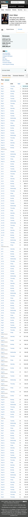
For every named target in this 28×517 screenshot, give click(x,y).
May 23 (2, 140)
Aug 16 (2, 364)
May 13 (2, 115)
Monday (12, 96)
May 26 (2, 147)
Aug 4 (2, 322)
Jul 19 (2, 283)
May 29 (2, 156)
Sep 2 (2, 420)
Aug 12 (2, 348)
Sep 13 (2, 447)
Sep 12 (2, 445)
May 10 (2, 108)
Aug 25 (2, 399)
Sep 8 (2, 435)
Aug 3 (2, 320)
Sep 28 (2, 484)
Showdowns (16, 502)
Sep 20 (2, 465)
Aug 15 (2, 360)
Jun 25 (2, 222)
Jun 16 (2, 200)
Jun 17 (2, 203)
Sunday (12, 93)
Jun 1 (2, 164)
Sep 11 (2, 442)
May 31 (2, 161)
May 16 (2, 123)
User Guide (10, 505)
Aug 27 (2, 404)
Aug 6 (2, 327)
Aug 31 (2, 414)
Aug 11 (2, 344)
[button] (26, 2)
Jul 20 (2, 285)
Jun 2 (2, 166)
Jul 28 (2, 305)
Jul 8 (2, 256)
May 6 (2, 98)
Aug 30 (2, 412)
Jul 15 (2, 273)
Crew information (6, 54)
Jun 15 (2, 198)
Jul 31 (2, 312)
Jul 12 (2, 266)
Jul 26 (2, 300)
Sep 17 (2, 457)
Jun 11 (2, 188)
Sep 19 (2, 462)
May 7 (2, 101)
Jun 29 (2, 232)
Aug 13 (2, 352)
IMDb (20, 507)
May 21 (2, 135)
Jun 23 (2, 218)
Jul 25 (2, 298)
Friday (11, 88)
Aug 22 (2, 387)
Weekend (8, 10)
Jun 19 (2, 208)
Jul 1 (2, 237)
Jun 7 (2, 178)
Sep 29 (2, 487)
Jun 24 (2, 220)
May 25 (2, 145)
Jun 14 (2, 195)
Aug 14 (2, 356)
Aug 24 (2, 395)
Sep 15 (2, 452)
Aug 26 (2, 402)
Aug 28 (2, 407)
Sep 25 (2, 477)
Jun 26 (2, 225)
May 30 (2, 159)
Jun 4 (2, 171)
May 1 (2, 86)
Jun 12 (2, 191)
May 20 (2, 133)
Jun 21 (2, 213)
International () (7, 41)
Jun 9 (2, 183)
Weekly (14, 10)
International (12, 6)
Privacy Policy (10, 514)
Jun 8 (2, 181)
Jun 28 (2, 230)
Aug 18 (2, 372)
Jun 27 (2, 227)
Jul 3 (2, 242)
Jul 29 (2, 308)
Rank (19, 83)
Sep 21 (2, 467)
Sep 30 (2, 489)
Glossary (4, 505)
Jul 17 (2, 278)
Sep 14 (2, 450)
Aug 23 (2, 391)
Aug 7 (2, 330)
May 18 (2, 128)
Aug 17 (2, 368)
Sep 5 (2, 428)
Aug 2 (2, 317)
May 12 (2, 113)
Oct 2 (2, 494)
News (4, 57)
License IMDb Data (18, 505)
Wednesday (13, 101)
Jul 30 (2, 310)
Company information (7, 56)
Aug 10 (2, 340)
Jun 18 (2, 205)
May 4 (2, 93)
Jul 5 (2, 249)
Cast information (6, 53)
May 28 (2, 154)
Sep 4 (2, 425)
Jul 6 (2, 251)
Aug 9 (2, 336)
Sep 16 (2, 455)
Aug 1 (2, 315)
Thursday (12, 86)
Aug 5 (2, 325)
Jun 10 (2, 186)
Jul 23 (2, 293)
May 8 (2, 103)
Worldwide (21, 6)
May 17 (2, 125)
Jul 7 (2, 253)
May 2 (2, 88)
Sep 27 (2, 482)
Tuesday (12, 98)
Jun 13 (2, 193)
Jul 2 (2, 240)
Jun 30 (2, 235)
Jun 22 (2, 215)
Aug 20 (2, 379)
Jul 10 (2, 261)
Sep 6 (2, 430)
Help (24, 505)
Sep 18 (2, 460)
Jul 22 (2, 290)
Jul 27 (2, 303)
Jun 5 (2, 173)
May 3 (2, 91)
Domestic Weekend (18, 75)
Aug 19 (2, 376)
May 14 (2, 118)
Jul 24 (2, 295)
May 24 (2, 142)
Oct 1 (2, 492)
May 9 (2, 105)
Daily (2, 10)
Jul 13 (2, 268)
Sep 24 (2, 474)
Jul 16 (2, 276)
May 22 (2, 137)
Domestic (4, 6)
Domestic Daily (6, 75)
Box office (5, 59)
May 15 (2, 120)
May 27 (2, 151)
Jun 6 (2, 176)
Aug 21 (2, 383)
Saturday (12, 91)
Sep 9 (2, 438)
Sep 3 (2, 423)
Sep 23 (2, 472)
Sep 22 (2, 470)
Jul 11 (2, 263)
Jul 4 (2, 245)
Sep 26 (2, 479)
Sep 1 (2, 416)
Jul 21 (2, 288)
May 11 (2, 110)
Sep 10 (2, 440)
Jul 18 (2, 281)
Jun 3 (2, 168)
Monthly (20, 10)
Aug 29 (2, 409)
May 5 (2, 96)
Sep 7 (2, 433)
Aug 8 (2, 332)
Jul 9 (2, 258)
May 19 (2, 130)
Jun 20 (2, 210)
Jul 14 (2, 271)
